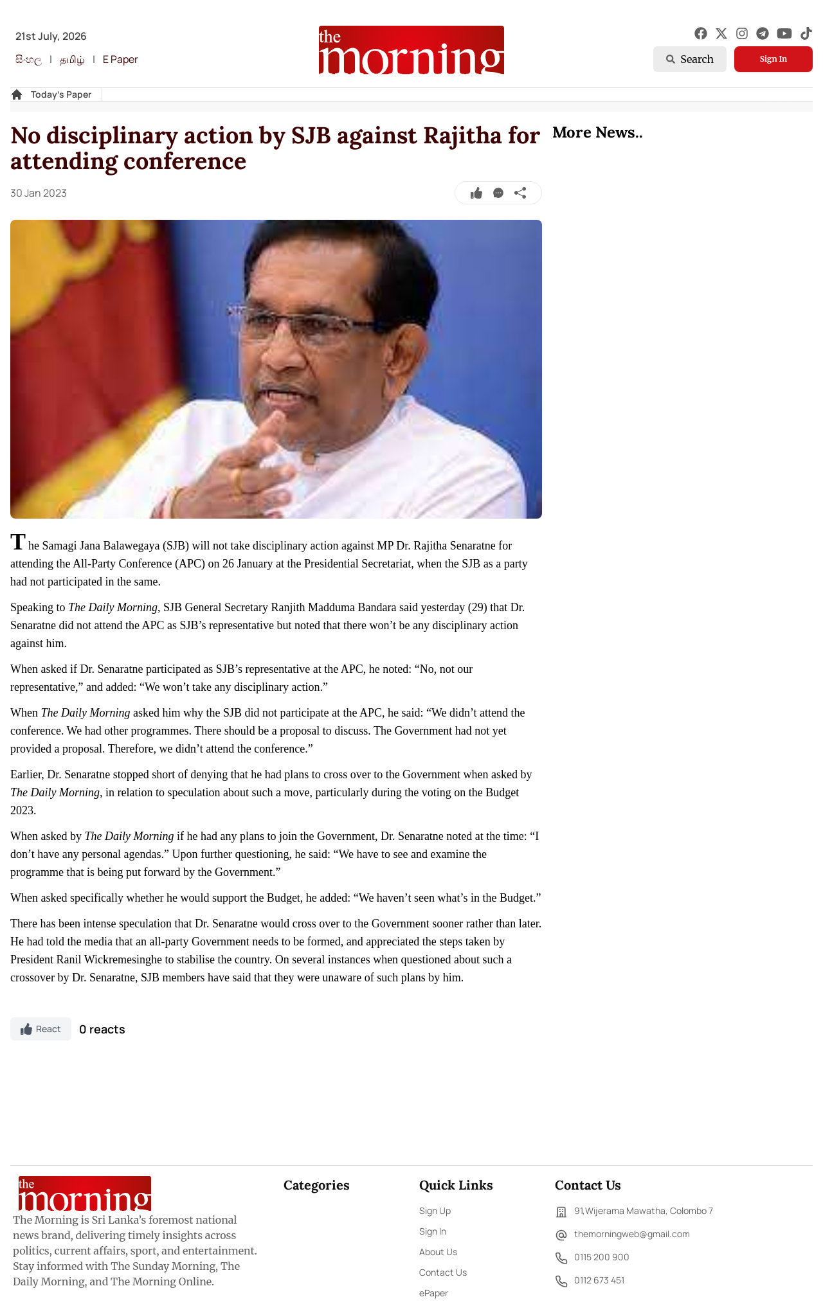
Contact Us (443, 1272)
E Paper (120, 59)
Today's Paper (61, 94)
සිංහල (28, 59)
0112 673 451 (589, 1281)
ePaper (433, 1293)
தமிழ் (72, 59)
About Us (438, 1252)
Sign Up (435, 1210)
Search (690, 59)
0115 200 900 (592, 1258)
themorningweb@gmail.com (622, 1235)
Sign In (773, 59)
